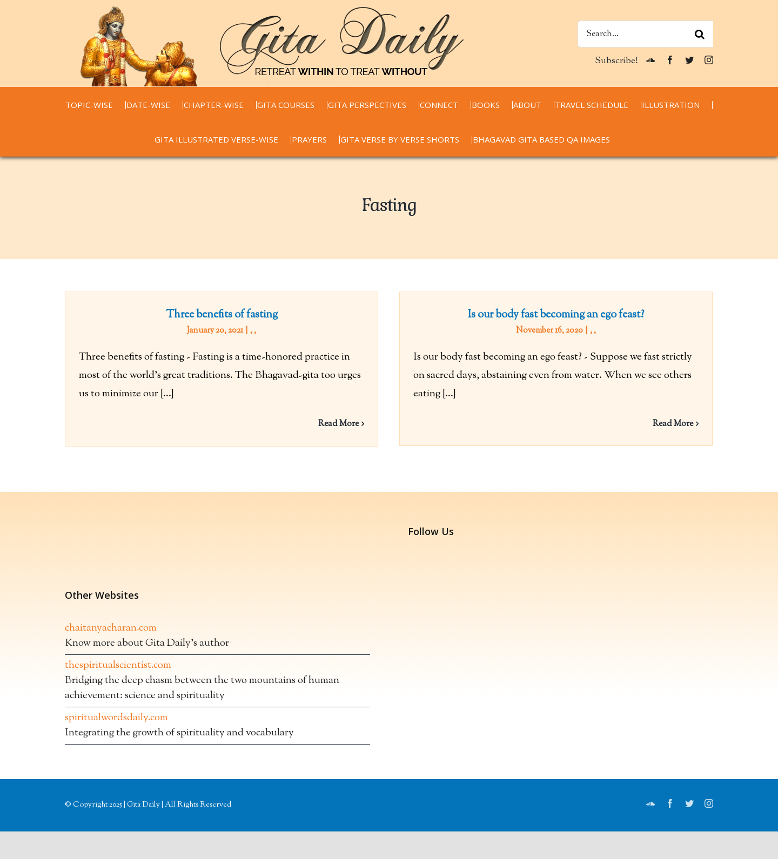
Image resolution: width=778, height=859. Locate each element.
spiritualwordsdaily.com (116, 728)
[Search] (699, 34)
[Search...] (645, 34)
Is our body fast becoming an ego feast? (550, 315)
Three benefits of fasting (222, 315)
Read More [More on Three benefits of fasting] (338, 424)
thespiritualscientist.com (118, 675)
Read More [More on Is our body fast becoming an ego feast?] (667, 424)
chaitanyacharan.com (111, 638)
